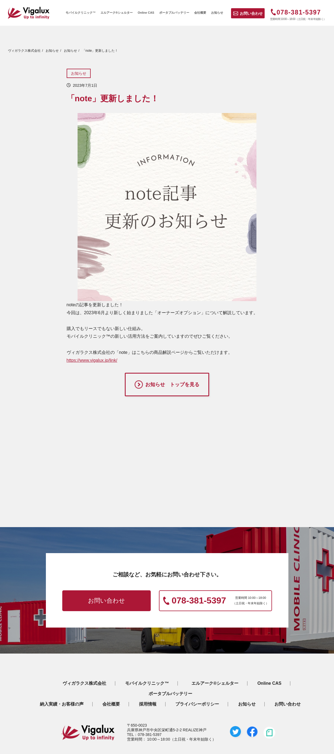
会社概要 (111, 704)
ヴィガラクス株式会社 (84, 683)
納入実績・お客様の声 (62, 704)
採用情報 (147, 704)
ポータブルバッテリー (170, 694)
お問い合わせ (251, 13)
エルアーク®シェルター (214, 683)
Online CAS (269, 683)
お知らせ (78, 73)
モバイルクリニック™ (147, 683)
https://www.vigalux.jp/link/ (92, 360)
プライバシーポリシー (197, 704)
